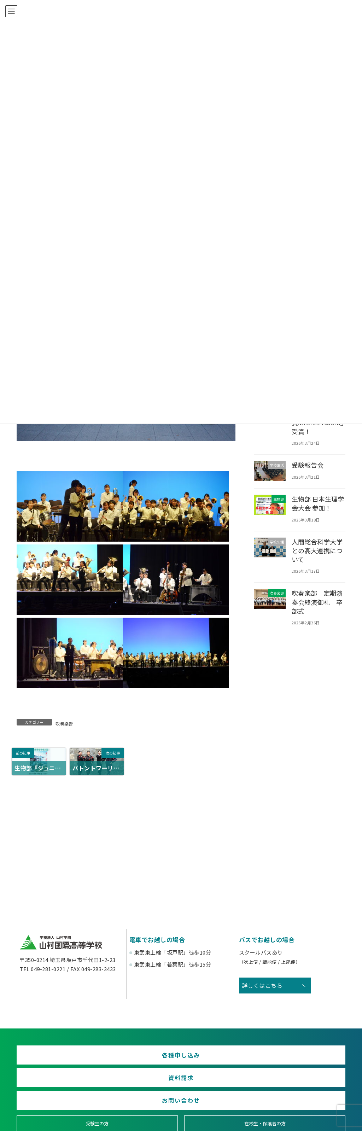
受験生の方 (56, 1088)
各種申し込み (69, 1059)
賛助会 (139, 1114)
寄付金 (223, 1114)
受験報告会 (308, 465)
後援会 (56, 1114)
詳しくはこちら (262, 985)
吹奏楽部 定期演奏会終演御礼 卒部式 (318, 601)
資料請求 (181, 1059)
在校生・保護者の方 (139, 1088)
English (306, 1114)
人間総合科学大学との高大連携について (318, 550)
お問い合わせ (292, 1059)
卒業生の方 (223, 1088)
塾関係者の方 (306, 1088)
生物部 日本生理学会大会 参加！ (319, 503)
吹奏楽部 (64, 724)
